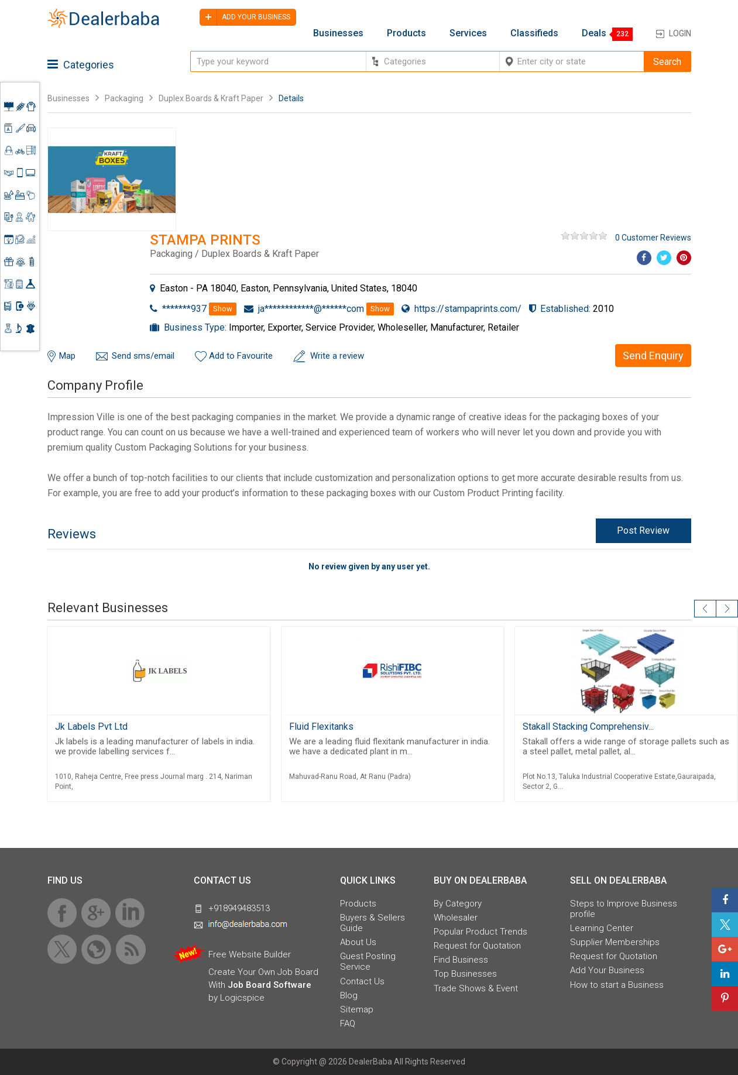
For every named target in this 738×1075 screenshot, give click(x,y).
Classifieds (534, 33)
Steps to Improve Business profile (623, 908)
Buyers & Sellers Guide (372, 922)
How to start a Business (617, 985)
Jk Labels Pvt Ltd (91, 726)
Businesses (338, 33)
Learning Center (601, 928)
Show (222, 308)
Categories (80, 65)
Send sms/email (143, 356)
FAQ (347, 1023)
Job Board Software (269, 985)
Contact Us (362, 981)
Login (680, 33)
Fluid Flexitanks (321, 726)
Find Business (461, 959)
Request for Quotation (477, 945)
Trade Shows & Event (476, 988)
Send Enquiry (653, 355)
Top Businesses (465, 973)
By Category (458, 903)
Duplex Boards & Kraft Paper (211, 98)
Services (468, 33)
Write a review (337, 356)
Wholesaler (456, 917)
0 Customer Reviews (653, 237)
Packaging (124, 98)
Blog (349, 995)
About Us (358, 942)
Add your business (245, 17)
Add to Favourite (241, 356)
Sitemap (356, 1009)
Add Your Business (607, 970)
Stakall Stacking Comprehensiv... (588, 726)
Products (406, 33)
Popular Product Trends (480, 931)
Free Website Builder (249, 954)
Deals (594, 33)
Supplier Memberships (615, 942)
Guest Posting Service (368, 961)
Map (67, 356)
